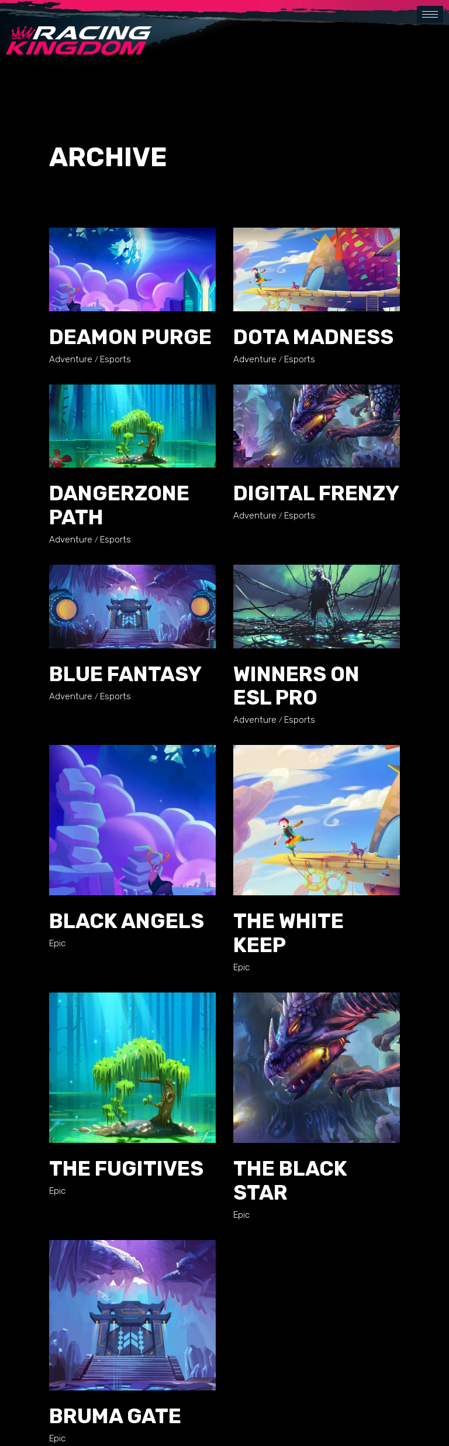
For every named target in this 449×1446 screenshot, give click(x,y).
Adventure (70, 359)
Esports (115, 359)
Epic (57, 943)
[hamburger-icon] (430, 14)
